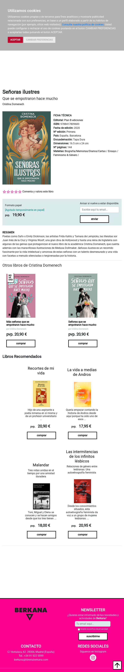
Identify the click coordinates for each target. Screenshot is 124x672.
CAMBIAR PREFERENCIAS (39, 39)
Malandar (41, 465)
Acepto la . (94, 629)
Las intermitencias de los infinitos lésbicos (82, 456)
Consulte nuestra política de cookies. (83, 24)
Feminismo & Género (65, 155)
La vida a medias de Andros (82, 372)
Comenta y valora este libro (37, 191)
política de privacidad (98, 629)
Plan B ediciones (73, 120)
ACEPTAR (15, 39)
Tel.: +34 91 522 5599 (31, 655)
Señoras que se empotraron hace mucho (82, 323)
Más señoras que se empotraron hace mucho (20, 323)
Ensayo (112, 151)
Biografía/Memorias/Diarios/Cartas (85, 151)
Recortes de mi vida (41, 370)
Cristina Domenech (13, 104)
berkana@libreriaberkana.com (31, 659)
